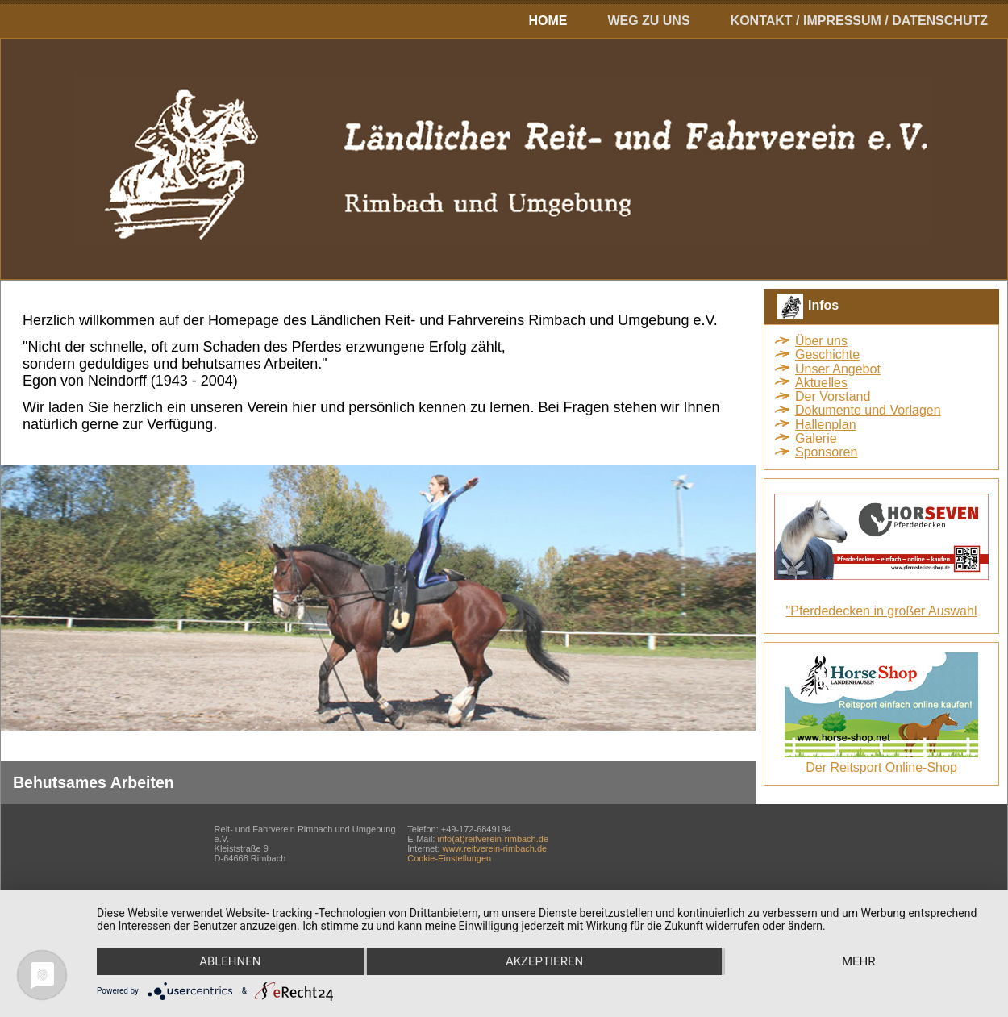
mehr (859, 961)
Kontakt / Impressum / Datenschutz (859, 20)
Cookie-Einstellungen (449, 858)
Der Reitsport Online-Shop (881, 767)
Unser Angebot (838, 369)
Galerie (816, 438)
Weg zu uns (648, 20)
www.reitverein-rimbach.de (495, 848)
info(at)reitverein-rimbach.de (492, 839)
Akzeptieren (544, 961)
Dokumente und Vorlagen (868, 410)
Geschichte (827, 354)
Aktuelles (821, 383)
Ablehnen (229, 961)
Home (547, 20)
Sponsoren (826, 452)
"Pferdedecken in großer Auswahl (881, 611)
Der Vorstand (832, 396)
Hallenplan (825, 424)
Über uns (821, 341)
